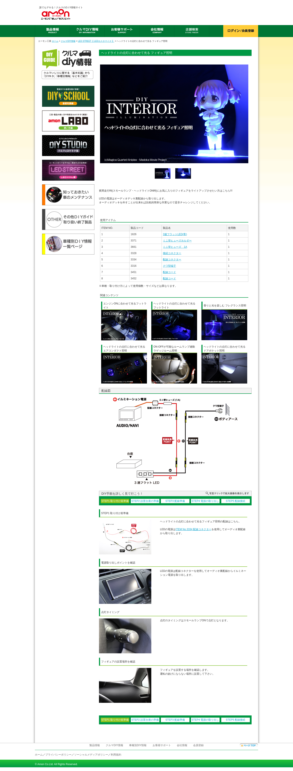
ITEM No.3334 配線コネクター (193, 529)
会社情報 (182, 745)
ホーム (55, 41)
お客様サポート (162, 745)
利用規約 (116, 754)
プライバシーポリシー (58, 754)
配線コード (169, 272)
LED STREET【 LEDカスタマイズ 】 (96, 41)
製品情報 (94, 745)
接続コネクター (172, 253)
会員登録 (198, 745)
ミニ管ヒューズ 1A (175, 246)
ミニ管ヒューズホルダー (177, 240)
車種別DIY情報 (137, 745)
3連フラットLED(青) (175, 234)
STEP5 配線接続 (235, 501)
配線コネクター (172, 259)
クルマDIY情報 (68, 41)
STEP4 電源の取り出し (205, 501)
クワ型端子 (169, 265)
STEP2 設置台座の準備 (145, 501)
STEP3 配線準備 (175, 501)
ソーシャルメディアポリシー (91, 754)
